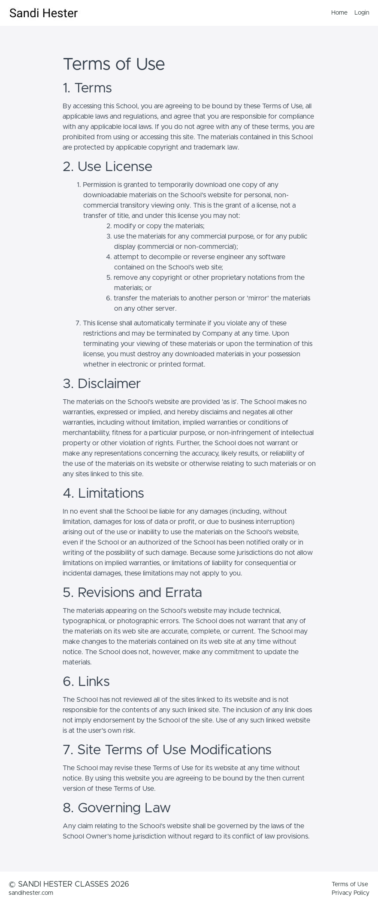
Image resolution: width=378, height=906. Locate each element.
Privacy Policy (350, 893)
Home (339, 13)
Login (361, 13)
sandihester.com (31, 893)
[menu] (346, 13)
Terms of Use (350, 885)
